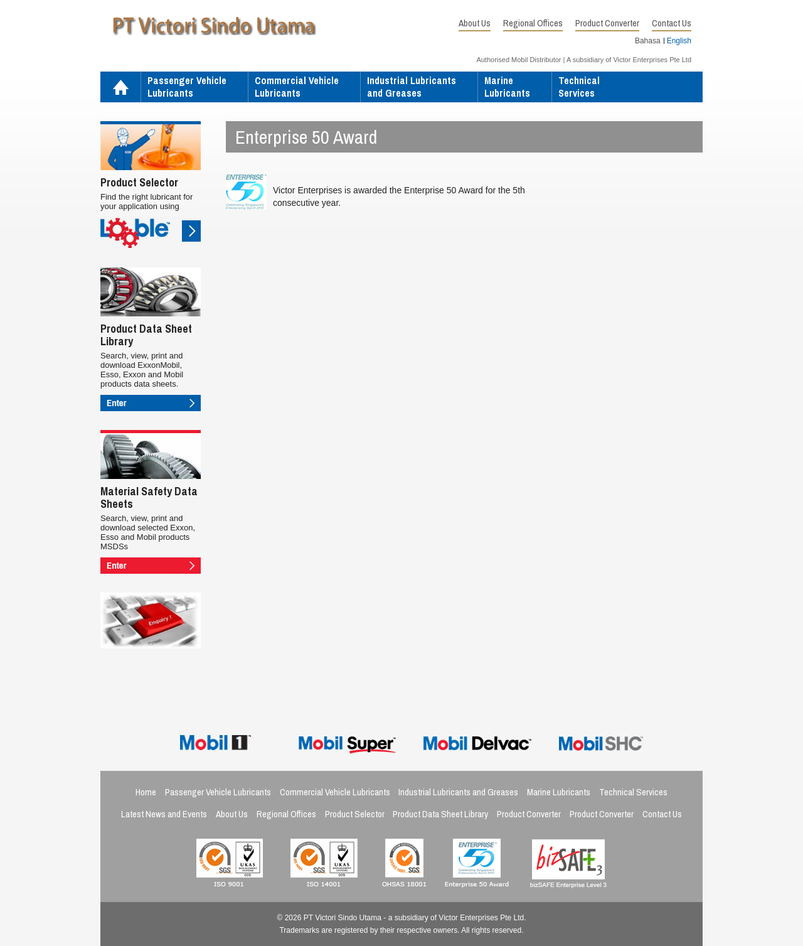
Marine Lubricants (558, 791)
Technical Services (633, 791)
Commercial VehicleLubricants (297, 87)
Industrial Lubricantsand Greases (411, 87)
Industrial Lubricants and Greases (458, 791)
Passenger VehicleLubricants (186, 87)
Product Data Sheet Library (440, 813)
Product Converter (607, 23)
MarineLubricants (507, 87)
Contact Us (671, 23)
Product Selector (355, 813)
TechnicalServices (579, 87)
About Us (475, 23)
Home (120, 88)
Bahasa (648, 40)
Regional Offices (533, 23)
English (679, 40)
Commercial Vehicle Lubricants (335, 791)
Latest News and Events (164, 813)
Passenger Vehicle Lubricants (218, 791)
